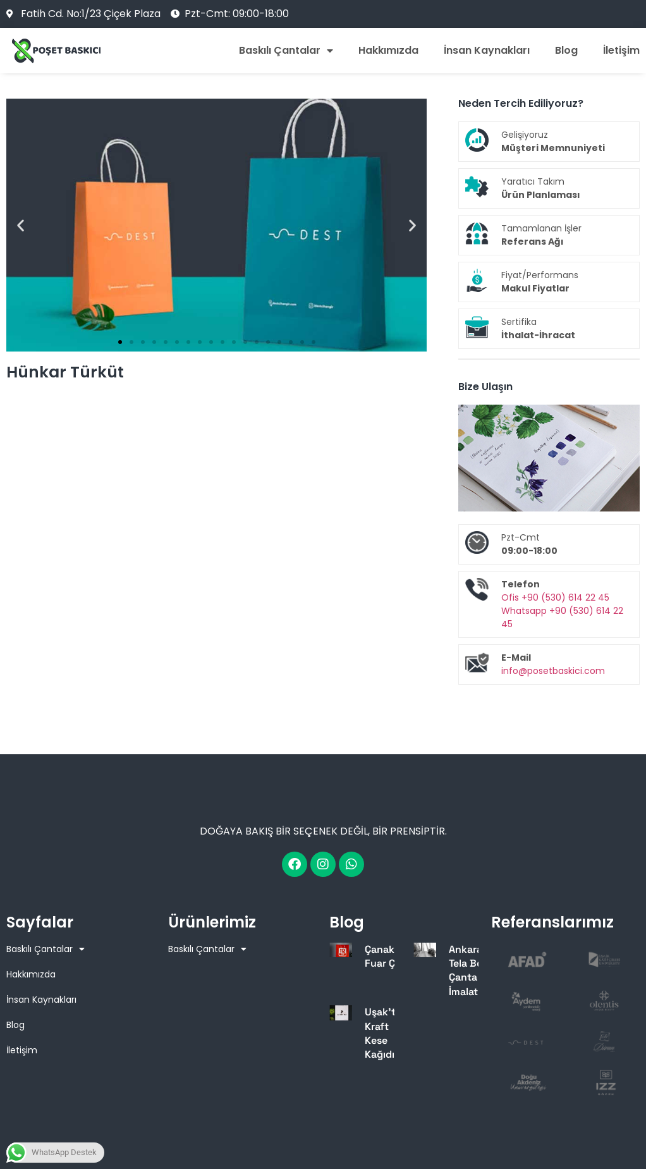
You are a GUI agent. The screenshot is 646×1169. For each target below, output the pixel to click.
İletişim (621, 50)
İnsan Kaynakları (487, 50)
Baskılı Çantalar (286, 50)
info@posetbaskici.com (553, 670)
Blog (566, 50)
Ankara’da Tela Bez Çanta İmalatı (473, 970)
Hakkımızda (388, 50)
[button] (20, 225)
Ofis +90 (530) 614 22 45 (555, 597)
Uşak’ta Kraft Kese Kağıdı (383, 1033)
